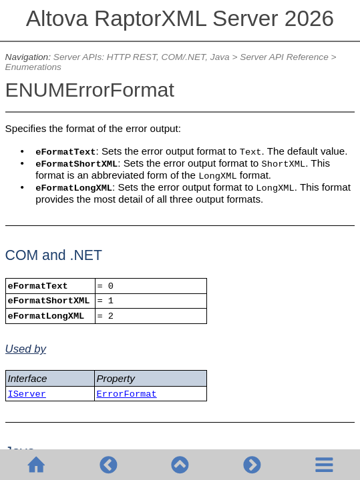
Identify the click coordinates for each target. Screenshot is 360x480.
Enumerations (33, 67)
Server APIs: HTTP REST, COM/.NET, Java (141, 57)
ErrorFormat (126, 394)
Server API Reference (284, 57)
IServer (26, 394)
